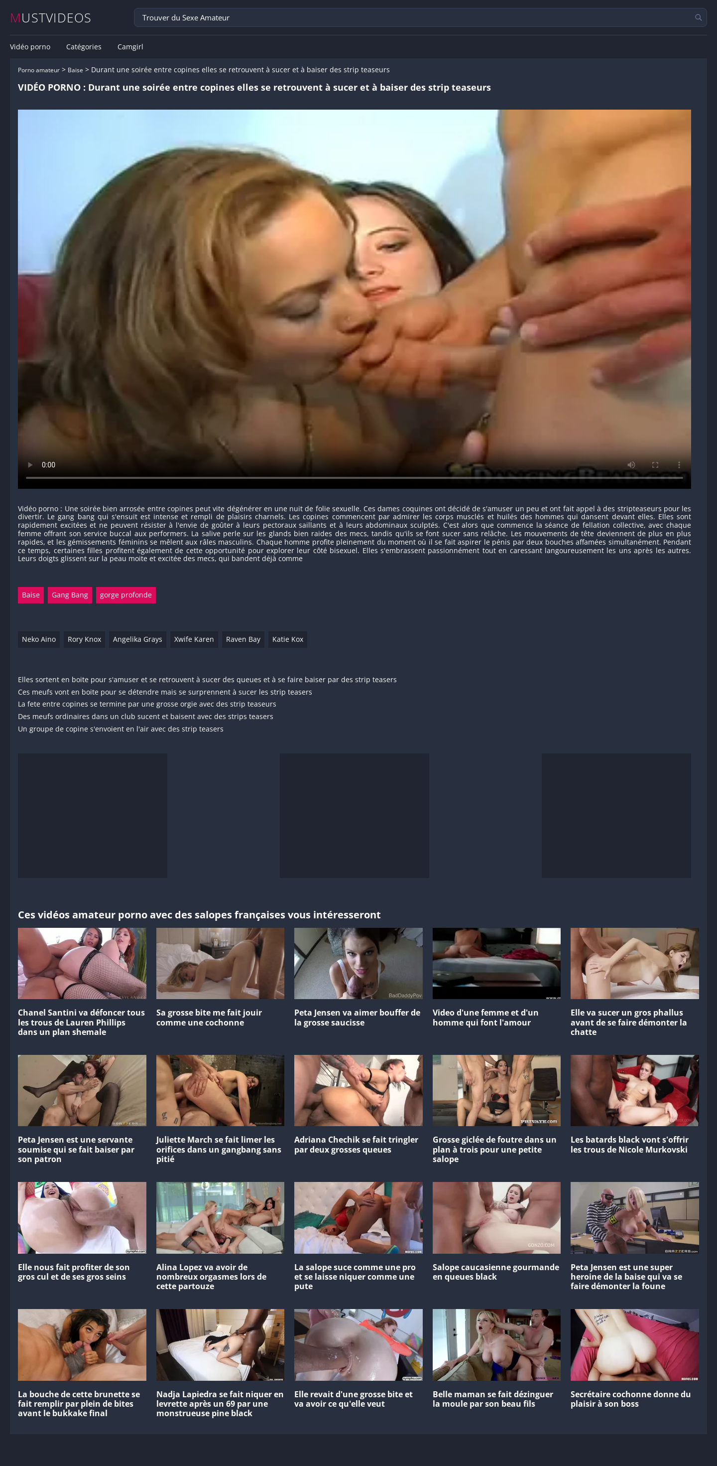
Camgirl (130, 46)
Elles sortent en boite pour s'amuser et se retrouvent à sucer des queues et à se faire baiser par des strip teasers (207, 680)
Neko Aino (39, 639)
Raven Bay (243, 639)
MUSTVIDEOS (51, 17)
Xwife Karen (194, 639)
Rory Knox (84, 639)
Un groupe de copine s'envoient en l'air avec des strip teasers (121, 729)
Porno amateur (39, 70)
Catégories (84, 46)
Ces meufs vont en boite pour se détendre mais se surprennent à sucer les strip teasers (165, 692)
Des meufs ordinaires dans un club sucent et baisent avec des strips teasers (145, 717)
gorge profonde (126, 594)
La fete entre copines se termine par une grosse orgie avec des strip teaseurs (147, 704)
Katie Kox (287, 639)
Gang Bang (70, 594)
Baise (75, 70)
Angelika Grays (137, 639)
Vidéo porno (30, 46)
